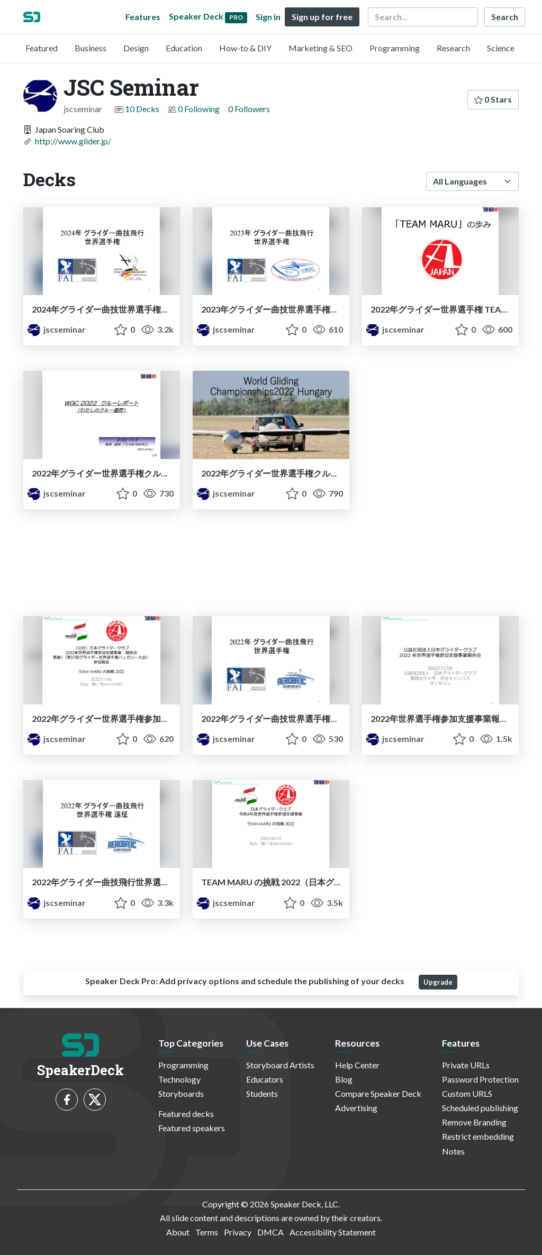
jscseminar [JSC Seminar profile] (57, 329)
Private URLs (466, 1065)
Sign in (268, 17)
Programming (394, 48)
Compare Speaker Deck (378, 1093)
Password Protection (480, 1079)
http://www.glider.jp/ (73, 141)
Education (184, 48)
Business (90, 48)
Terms (206, 1232)
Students (262, 1093)
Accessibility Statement (333, 1232)
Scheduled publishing (480, 1108)
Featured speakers (191, 1128)
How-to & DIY (245, 48)
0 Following (199, 109)
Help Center (357, 1065)
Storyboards (181, 1093)
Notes (453, 1151)
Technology (179, 1079)
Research (453, 48)
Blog (344, 1079)
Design (136, 48)
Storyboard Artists (280, 1065)
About (177, 1232)
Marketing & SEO (320, 48)
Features (142, 17)
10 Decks (142, 109)
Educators (264, 1079)
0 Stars (493, 99)
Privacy (237, 1232)
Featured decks (186, 1114)
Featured (41, 48)
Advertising (356, 1108)
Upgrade (438, 982)
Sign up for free (322, 17)
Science (500, 48)
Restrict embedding (478, 1136)
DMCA (270, 1232)
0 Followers (249, 109)
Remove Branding (474, 1122)
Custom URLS (467, 1093)
